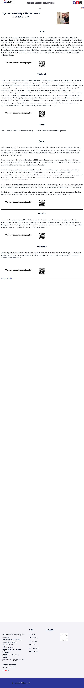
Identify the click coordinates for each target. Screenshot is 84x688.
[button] (40, 8)
